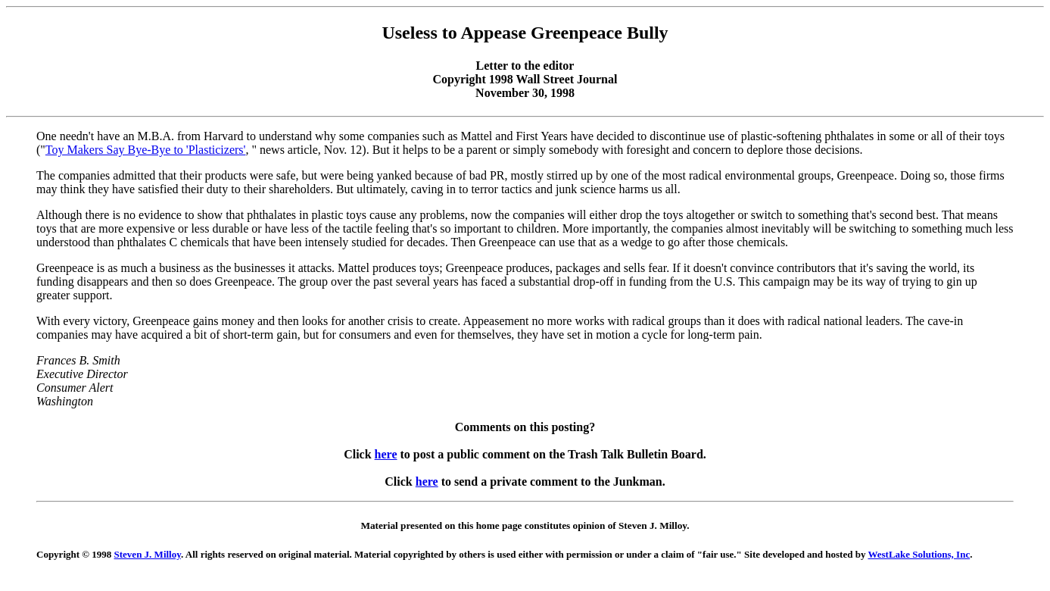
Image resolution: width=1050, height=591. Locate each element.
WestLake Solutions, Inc (919, 554)
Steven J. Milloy (147, 554)
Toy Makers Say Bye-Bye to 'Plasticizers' (145, 149)
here (386, 454)
